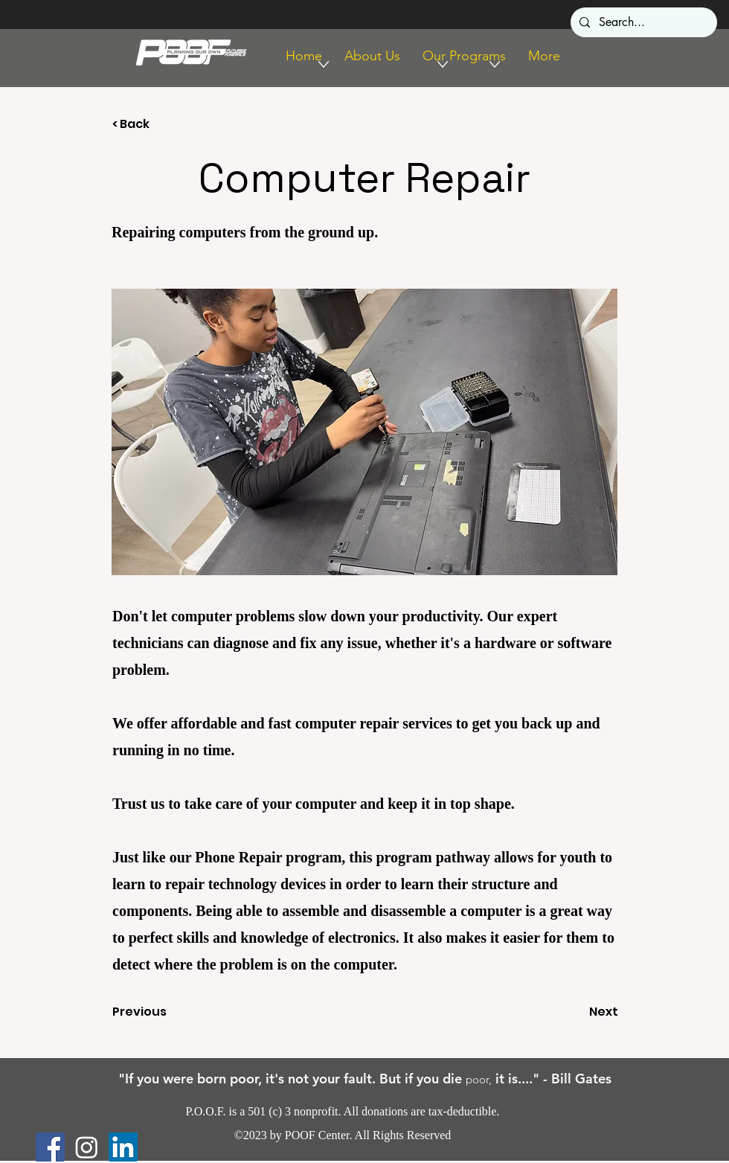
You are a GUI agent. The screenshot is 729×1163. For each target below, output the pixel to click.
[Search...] (642, 22)
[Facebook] (50, 1147)
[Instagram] (86, 1147)
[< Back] (161, 124)
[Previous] (161, 1012)
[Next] (581, 1012)
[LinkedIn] (123, 1147)
